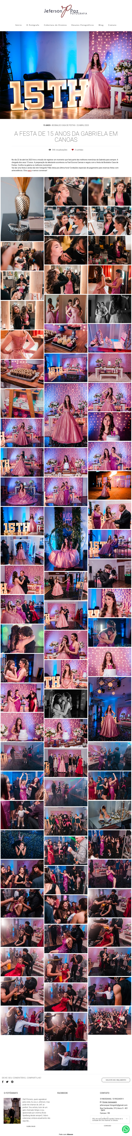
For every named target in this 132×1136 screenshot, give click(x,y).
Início (18, 25)
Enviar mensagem (109, 1102)
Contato (112, 25)
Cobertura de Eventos (55, 25)
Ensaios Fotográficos (83, 25)
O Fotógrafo (33, 25)
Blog (101, 25)
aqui (30, 170)
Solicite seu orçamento (116, 1080)
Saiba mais (31, 1126)
